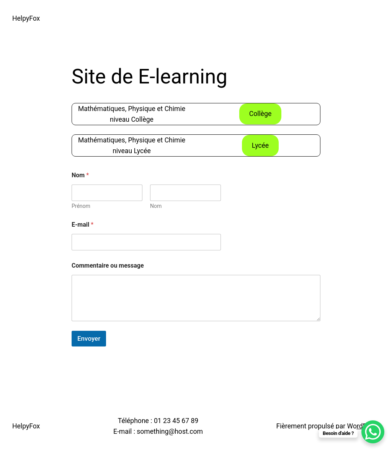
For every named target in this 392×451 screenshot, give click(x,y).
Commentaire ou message (108, 265)
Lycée (260, 145)
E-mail (82, 224)
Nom (156, 206)
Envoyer (88, 338)
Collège (260, 114)
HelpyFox (26, 18)
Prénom (81, 206)
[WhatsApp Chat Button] (372, 431)
